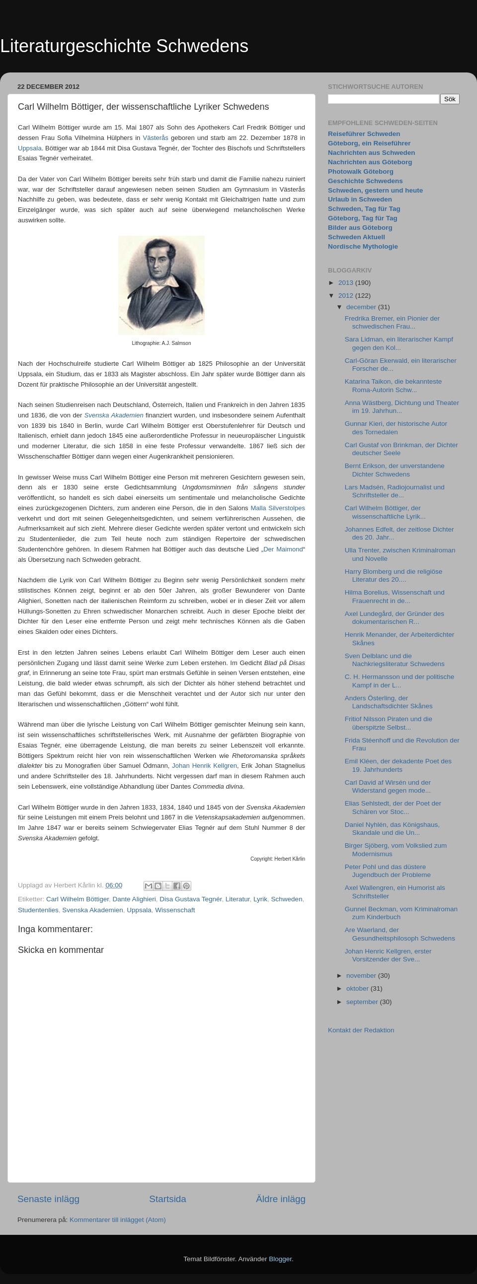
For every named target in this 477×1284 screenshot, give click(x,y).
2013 (346, 282)
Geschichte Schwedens (365, 181)
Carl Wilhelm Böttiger (77, 899)
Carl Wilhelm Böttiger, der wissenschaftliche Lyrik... (385, 512)
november (362, 975)
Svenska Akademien (92, 910)
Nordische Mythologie (363, 246)
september (363, 1002)
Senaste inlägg (48, 1199)
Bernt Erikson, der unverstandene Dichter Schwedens (395, 469)
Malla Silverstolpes (277, 508)
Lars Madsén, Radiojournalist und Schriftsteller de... (395, 491)
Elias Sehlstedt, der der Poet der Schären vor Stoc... (393, 807)
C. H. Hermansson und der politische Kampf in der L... (400, 680)
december (362, 307)
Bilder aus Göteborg (360, 227)
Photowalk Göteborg (361, 171)
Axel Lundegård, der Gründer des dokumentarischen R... (394, 617)
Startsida (167, 1199)
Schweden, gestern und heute (375, 190)
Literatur (238, 899)
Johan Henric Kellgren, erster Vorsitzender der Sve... (388, 955)
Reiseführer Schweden (364, 133)
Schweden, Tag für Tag (364, 208)
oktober (358, 988)
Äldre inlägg (281, 1199)
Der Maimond (283, 549)
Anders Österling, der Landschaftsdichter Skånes (389, 702)
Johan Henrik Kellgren (204, 765)
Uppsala (30, 148)
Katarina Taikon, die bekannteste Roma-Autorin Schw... (393, 385)
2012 (346, 295)
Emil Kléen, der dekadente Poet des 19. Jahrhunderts (398, 765)
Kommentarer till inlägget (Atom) (118, 1219)
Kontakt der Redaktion (361, 1030)
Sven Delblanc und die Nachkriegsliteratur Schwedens (395, 660)
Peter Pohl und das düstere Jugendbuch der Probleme (388, 871)
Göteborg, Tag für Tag (363, 218)
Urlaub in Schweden (360, 199)
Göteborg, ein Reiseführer (369, 143)
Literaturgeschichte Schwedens (124, 46)
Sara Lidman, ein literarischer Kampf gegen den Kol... (399, 343)
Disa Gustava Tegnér (190, 899)
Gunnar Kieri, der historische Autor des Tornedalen (396, 427)
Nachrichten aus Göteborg (370, 162)
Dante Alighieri (134, 899)
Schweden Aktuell (356, 237)
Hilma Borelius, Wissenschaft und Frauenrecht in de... (395, 596)
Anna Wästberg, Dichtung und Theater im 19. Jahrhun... (402, 406)
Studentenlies (38, 910)
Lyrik (260, 899)
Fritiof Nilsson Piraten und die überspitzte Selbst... (388, 723)
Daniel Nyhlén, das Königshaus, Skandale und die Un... (392, 828)
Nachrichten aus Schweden (371, 152)
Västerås (155, 137)
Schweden (287, 899)
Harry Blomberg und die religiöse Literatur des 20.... (394, 575)
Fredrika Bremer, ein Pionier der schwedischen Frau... (392, 322)
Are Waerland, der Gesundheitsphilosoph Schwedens (400, 934)
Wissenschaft (175, 910)
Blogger (280, 1259)
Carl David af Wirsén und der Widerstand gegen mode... (388, 786)
